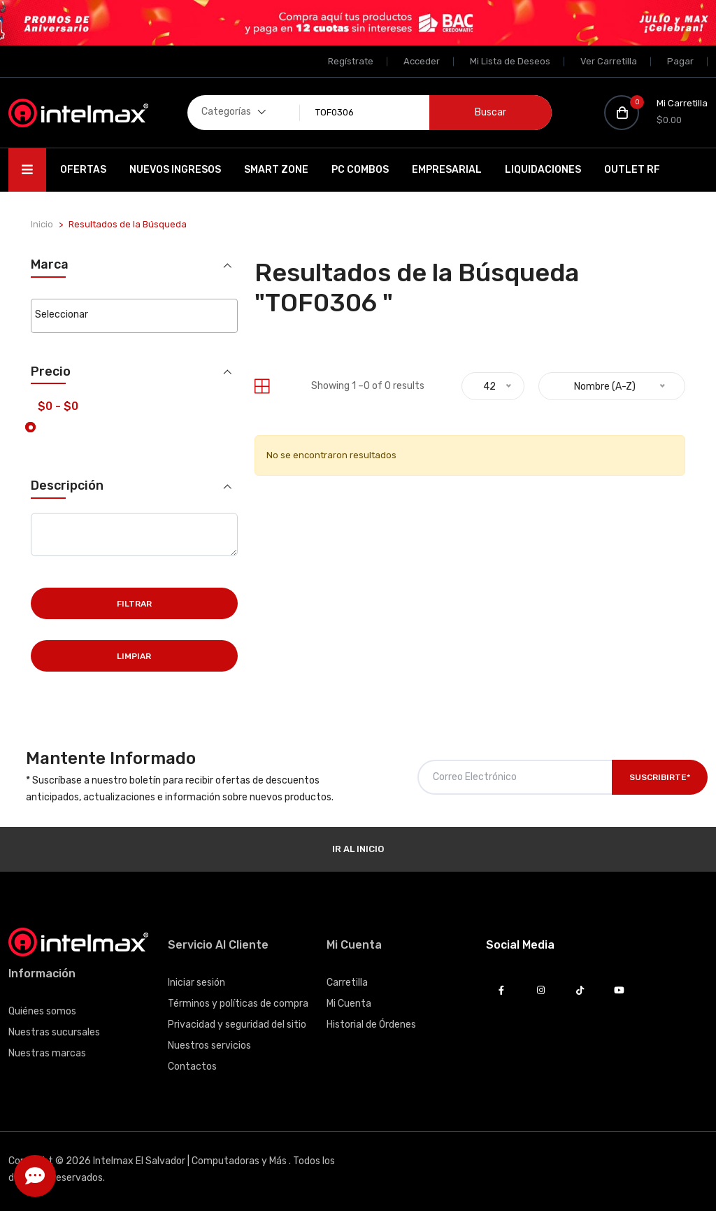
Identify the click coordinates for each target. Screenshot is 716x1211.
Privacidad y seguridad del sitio (237, 1025)
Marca (50, 264)
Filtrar (134, 604)
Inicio (42, 224)
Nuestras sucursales (54, 1032)
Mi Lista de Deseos (510, 61)
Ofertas (83, 170)
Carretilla (347, 983)
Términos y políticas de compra (238, 1004)
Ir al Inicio (358, 849)
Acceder (421, 61)
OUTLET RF (632, 170)
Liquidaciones (543, 170)
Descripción (67, 486)
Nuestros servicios (209, 1045)
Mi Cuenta (349, 1004)
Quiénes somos (42, 1011)
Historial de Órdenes (371, 1025)
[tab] (262, 386)
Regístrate (350, 61)
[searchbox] (134, 314)
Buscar (490, 112)
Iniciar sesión (196, 983)
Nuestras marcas (47, 1053)
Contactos (192, 1066)
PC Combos (360, 170)
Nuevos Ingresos (175, 170)
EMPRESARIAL (447, 170)
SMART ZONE (276, 170)
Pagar (680, 61)
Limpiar (134, 656)
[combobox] (134, 316)
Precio (51, 371)
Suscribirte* (659, 777)
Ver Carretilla (608, 61)
